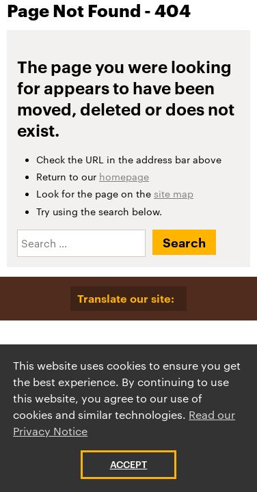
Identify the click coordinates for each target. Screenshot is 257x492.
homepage (124, 176)
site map (173, 194)
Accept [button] (129, 464)
